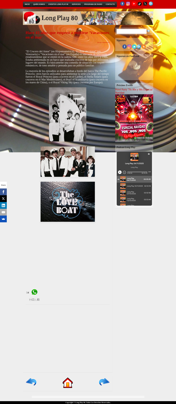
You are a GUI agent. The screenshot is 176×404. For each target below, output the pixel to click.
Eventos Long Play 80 (58, 4)
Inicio (27, 4)
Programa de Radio (93, 4)
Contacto (110, 4)
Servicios (76, 4)
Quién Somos (39, 4)
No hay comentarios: (103, 42)
